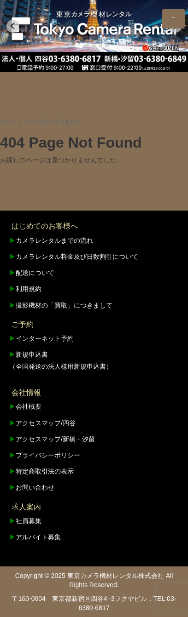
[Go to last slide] (12, 26)
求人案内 (26, 507)
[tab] (80, 45)
